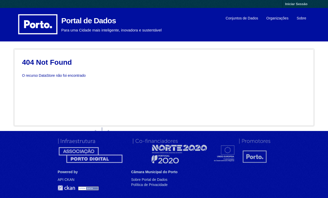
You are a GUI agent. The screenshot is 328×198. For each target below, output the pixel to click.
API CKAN (66, 180)
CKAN (66, 188)
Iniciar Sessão (296, 4)
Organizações (277, 18)
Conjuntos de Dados (241, 18)
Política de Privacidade (149, 185)
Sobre (301, 18)
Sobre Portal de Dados (149, 180)
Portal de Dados (88, 20)
